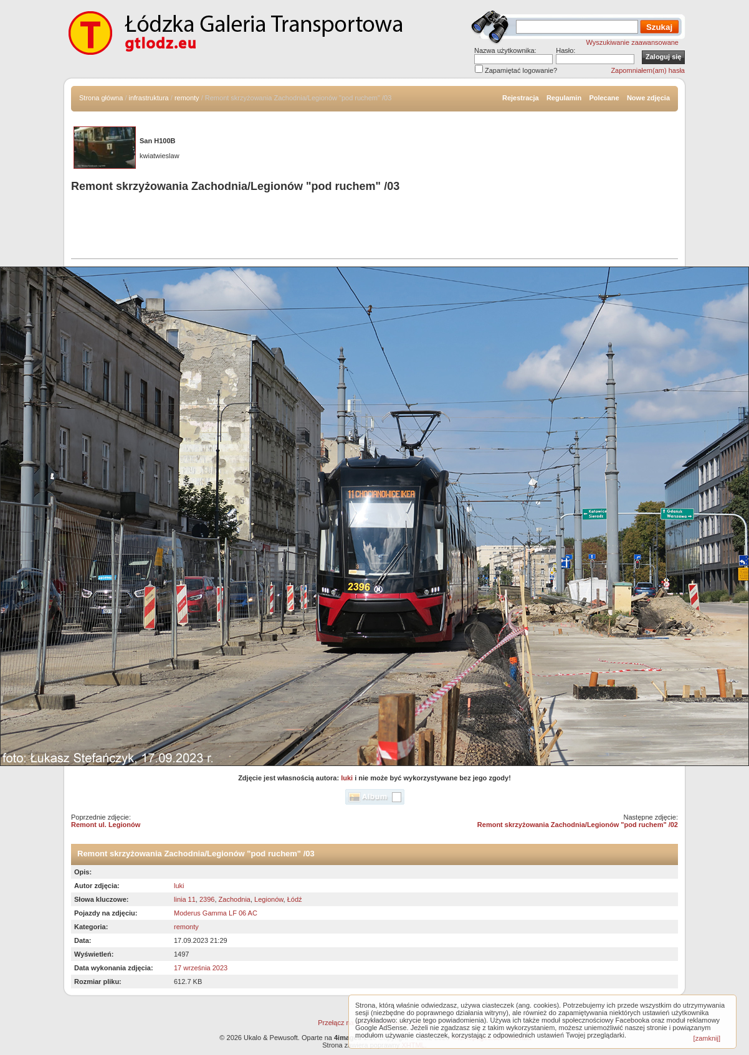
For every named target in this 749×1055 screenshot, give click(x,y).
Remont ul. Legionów (105, 824)
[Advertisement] (374, 227)
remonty (186, 98)
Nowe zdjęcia (648, 98)
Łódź (294, 899)
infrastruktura (149, 98)
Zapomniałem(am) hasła (648, 70)
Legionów (269, 899)
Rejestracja (520, 98)
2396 (206, 899)
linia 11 (185, 899)
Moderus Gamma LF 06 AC (215, 913)
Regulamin (563, 98)
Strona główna (101, 98)
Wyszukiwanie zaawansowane (632, 42)
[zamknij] (707, 1038)
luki (347, 778)
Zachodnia (234, 899)
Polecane (604, 98)
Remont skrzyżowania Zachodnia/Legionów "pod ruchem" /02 (577, 824)
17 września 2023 (200, 968)
